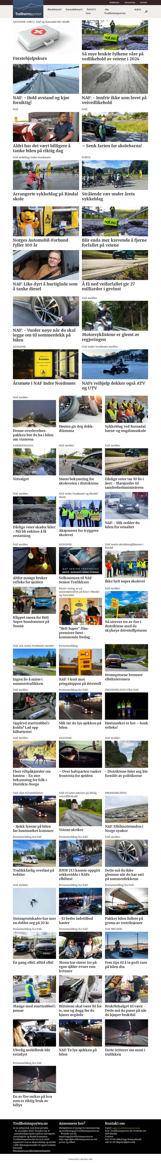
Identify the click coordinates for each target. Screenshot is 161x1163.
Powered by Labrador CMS (80, 1159)
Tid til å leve (91, 11)
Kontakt (143, 2)
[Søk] (146, 11)
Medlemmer (114, 2)
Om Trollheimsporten (115, 11)
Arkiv (137, 9)
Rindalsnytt (55, 9)
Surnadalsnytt (74, 9)
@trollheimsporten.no (128, 1128)
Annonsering (129, 2)
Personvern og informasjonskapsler (31, 1150)
